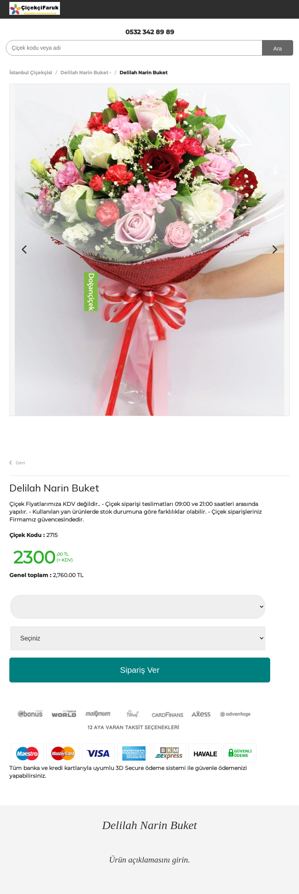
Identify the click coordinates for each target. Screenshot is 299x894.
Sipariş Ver (140, 669)
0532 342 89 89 (149, 32)
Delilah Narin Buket (54, 487)
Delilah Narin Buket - (85, 72)
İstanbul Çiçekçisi (30, 72)
